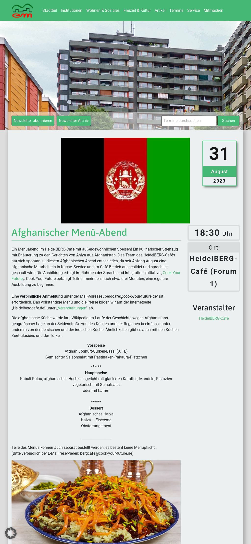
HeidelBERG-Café (214, 318)
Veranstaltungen (72, 308)
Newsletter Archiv (74, 120)
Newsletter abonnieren (33, 120)
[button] (11, 533)
